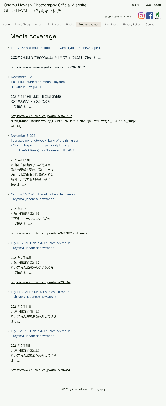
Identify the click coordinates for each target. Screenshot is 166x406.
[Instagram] (141, 15)
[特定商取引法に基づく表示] (118, 16)
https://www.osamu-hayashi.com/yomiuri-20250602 (48, 67)
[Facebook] (149, 15)
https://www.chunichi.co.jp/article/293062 (40, 282)
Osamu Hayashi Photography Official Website (45, 5)
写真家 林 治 (48, 10)
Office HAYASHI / (20, 10)
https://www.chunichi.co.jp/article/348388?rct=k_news (49, 233)
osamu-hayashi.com (145, 4)
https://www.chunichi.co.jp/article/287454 (40, 370)
